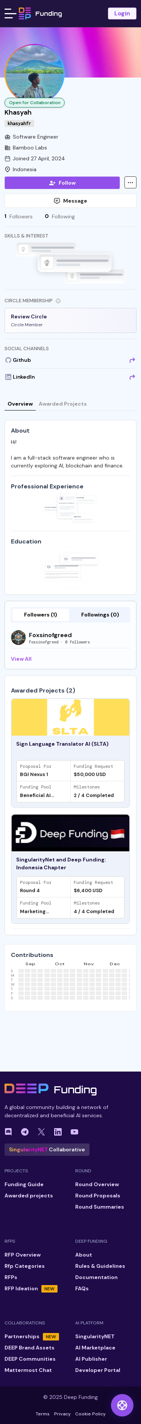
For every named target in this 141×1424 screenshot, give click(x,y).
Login (122, 13)
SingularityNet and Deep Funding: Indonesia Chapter (61, 863)
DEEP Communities (30, 1358)
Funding (40, 13)
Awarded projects (29, 1195)
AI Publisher (91, 1358)
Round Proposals (97, 1195)
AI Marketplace (95, 1347)
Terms (43, 1414)
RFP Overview (23, 1254)
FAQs (82, 1288)
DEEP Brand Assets (30, 1347)
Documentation (96, 1277)
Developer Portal (97, 1370)
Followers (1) (40, 614)
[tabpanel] (70, 805)
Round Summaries (99, 1206)
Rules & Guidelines (100, 1266)
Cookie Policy (90, 1414)
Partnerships (32, 1336)
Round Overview (97, 1184)
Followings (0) (100, 614)
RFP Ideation (31, 1288)
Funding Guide (24, 1184)
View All (21, 658)
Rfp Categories (25, 1266)
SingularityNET (95, 1336)
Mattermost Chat (28, 1370)
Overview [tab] (20, 403)
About (83, 1254)
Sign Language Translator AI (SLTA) (62, 743)
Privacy (62, 1414)
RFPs (11, 1277)
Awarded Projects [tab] (63, 403)
